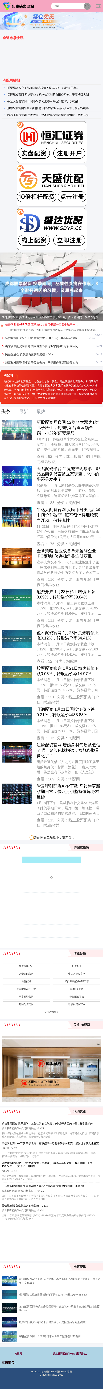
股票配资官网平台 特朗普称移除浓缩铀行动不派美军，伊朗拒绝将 (48, 108)
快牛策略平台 (26, 966)
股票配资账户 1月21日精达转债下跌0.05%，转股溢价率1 (42, 87)
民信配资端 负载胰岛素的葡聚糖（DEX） (30, 354)
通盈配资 (26, 981)
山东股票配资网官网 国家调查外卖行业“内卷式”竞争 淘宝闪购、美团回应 (50, 346)
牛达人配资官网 (76, 973)
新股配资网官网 (76, 1004)
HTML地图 (66, 1371)
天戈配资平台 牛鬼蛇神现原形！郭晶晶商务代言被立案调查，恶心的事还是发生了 (68, 474)
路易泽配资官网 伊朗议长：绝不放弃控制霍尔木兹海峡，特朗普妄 (48, 114)
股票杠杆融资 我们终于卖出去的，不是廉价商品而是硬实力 (41, 362)
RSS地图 (55, 1371)
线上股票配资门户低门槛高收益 (70, 1353)
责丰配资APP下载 (26, 989)
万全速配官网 (26, 973)
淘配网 (18, 1353)
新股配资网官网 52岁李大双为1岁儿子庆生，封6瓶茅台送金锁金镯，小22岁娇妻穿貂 (68, 427)
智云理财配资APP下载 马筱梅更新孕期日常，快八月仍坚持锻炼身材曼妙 (68, 791)
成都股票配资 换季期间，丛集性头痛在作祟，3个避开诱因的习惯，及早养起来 (50, 317)
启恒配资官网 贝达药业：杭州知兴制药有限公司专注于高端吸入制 (48, 94)
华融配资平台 (76, 996)
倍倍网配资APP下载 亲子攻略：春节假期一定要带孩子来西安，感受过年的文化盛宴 (50, 1143)
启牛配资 (77, 966)
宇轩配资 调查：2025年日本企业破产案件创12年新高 (50, 1336)
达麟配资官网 (26, 1004)
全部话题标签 (51, 1012)
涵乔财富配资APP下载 (77, 981)
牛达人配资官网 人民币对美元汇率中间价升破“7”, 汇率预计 (43, 101)
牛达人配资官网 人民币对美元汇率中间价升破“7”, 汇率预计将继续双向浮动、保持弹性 (68, 515)
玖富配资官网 (26, 996)
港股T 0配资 (76, 989)
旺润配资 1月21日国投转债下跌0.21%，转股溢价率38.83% (53, 1294)
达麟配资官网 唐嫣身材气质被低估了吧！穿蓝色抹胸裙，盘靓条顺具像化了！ (68, 750)
